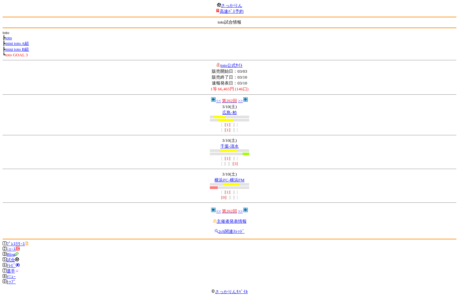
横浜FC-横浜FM (229, 180)
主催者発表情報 (232, 221)
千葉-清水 (229, 146)
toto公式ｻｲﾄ (231, 65)
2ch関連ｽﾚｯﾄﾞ (231, 231)
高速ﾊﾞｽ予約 (232, 11)
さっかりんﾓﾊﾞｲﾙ (229, 291)
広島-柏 (229, 112)
